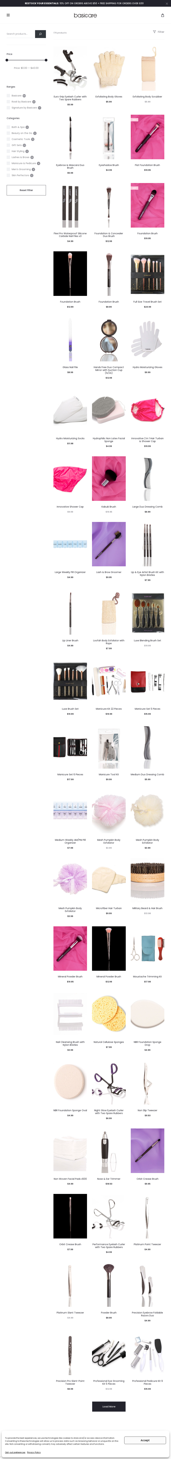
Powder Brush (109, 1312)
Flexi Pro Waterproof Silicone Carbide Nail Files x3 (70, 235)
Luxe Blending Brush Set (147, 640)
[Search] (40, 34)
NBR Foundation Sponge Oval (70, 1110)
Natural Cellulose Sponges (109, 1042)
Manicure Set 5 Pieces (147, 708)
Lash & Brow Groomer (108, 572)
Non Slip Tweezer (147, 1110)
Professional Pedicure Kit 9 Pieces (147, 1382)
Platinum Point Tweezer (147, 1244)
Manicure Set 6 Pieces (70, 774)
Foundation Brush (147, 233)
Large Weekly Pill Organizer (70, 572)
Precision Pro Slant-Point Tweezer (70, 1382)
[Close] (167, 3)
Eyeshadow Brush (109, 165)
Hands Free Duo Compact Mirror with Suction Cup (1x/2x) (109, 370)
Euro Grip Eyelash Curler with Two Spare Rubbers (70, 98)
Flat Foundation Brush (147, 165)
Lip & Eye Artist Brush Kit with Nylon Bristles (147, 574)
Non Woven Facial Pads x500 (70, 1179)
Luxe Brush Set (70, 708)
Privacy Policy (34, 1452)
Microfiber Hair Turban (109, 908)
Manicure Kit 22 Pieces (109, 708)
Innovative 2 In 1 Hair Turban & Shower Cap (147, 440)
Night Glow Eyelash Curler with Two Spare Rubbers (109, 1112)
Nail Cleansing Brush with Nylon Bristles (70, 1043)
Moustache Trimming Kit (147, 976)
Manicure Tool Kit (109, 774)
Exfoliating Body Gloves (109, 96)
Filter (158, 32)
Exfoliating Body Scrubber (147, 96)
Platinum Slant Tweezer (70, 1312)
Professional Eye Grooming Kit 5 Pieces (108, 1382)
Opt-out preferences (15, 1452)
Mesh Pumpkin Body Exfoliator (108, 841)
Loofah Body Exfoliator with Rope (108, 642)
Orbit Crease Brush (147, 1179)
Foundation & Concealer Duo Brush (109, 235)
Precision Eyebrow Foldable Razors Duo (147, 1314)
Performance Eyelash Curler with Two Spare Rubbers (109, 1246)
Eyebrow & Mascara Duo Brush (70, 166)
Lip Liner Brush (70, 640)
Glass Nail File (70, 367)
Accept (145, 1440)
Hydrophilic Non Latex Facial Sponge (109, 440)
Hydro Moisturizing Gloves (147, 367)
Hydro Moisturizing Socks (70, 438)
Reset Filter (26, 190)
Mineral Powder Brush (70, 976)
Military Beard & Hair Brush (147, 908)
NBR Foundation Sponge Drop (147, 1043)
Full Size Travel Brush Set (147, 301)
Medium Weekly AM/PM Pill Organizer (70, 841)
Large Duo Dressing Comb (147, 506)
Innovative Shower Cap (70, 506)
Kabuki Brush (109, 506)
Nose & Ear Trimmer (108, 1179)
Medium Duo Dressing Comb (147, 774)
